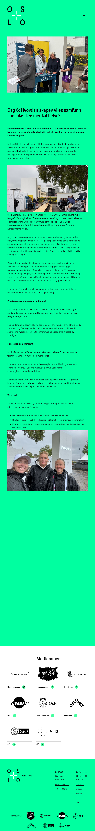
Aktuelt (79, 789)
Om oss (79, 794)
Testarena (80, 784)
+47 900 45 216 (61, 789)
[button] (84, 16)
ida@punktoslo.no (62, 784)
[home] (16, 16)
